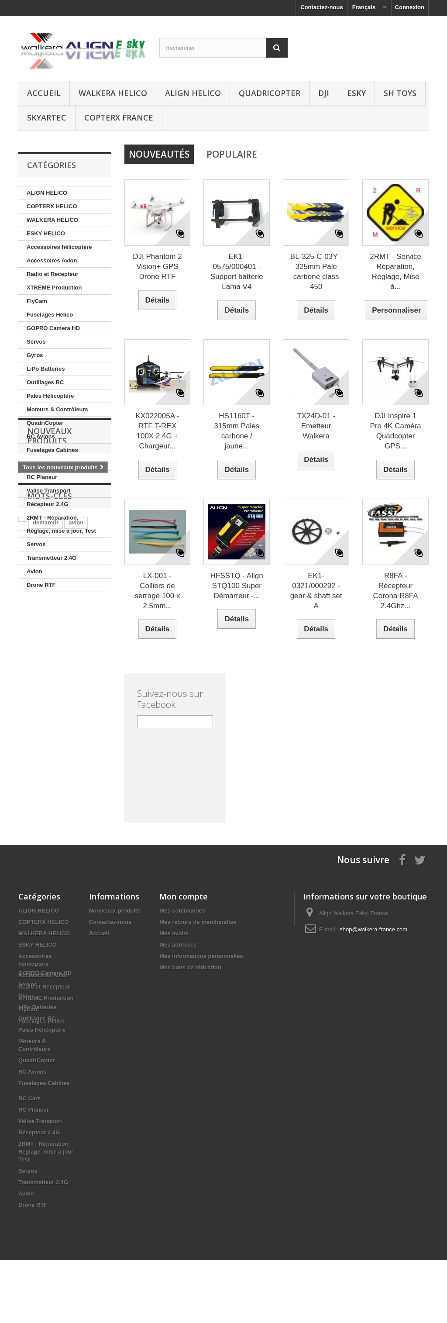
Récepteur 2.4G (47, 504)
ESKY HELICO (46, 233)
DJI (323, 93)
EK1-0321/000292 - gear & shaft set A (316, 591)
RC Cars (38, 463)
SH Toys (400, 93)
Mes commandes (182, 910)
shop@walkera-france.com (373, 929)
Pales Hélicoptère (50, 396)
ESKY (356, 93)
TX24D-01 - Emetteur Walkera (316, 426)
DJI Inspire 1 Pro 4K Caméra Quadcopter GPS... (395, 431)
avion (76, 713)
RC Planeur (42, 477)
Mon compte (183, 896)
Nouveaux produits (49, 623)
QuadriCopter (269, 93)
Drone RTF (41, 585)
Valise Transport (48, 490)
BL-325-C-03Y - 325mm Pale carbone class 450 (316, 271)
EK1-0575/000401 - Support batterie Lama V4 (236, 271)
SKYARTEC (46, 117)
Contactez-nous (321, 7)
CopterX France (118, 117)
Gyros (35, 355)
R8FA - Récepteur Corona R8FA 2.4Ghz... (395, 591)
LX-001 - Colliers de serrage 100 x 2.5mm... (157, 591)
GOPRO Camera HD (53, 328)
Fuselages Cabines (52, 450)
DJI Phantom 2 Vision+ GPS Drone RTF (157, 266)
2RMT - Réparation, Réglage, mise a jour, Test (61, 524)
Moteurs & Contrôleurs (57, 409)
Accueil (44, 93)
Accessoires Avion (52, 260)
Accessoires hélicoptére (59, 247)
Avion (34, 571)
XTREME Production (54, 287)
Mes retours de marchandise (197, 922)
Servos (36, 341)
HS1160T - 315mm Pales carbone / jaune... (236, 431)
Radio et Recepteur (52, 274)
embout (33, 726)
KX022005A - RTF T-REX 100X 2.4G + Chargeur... (157, 431)
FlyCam (37, 301)
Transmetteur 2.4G (51, 558)
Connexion (409, 7)
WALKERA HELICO (113, 93)
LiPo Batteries (46, 368)
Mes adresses (177, 944)
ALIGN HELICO (193, 93)
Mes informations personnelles (201, 956)
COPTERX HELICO (52, 206)
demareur (45, 713)
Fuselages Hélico (50, 314)
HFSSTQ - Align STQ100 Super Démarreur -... (236, 586)
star (81, 726)
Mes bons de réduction (190, 967)
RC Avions (41, 436)
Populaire (231, 154)
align (59, 726)
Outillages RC (45, 382)
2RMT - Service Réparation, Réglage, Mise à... (395, 271)
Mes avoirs (174, 933)
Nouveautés (159, 154)
